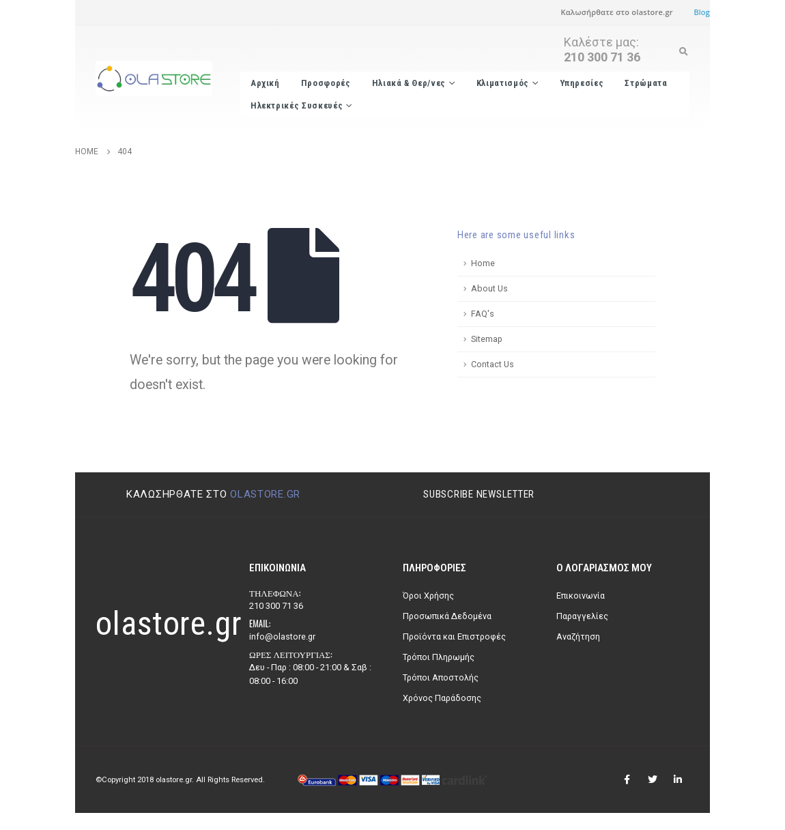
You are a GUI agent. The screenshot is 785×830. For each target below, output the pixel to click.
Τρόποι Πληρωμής (438, 657)
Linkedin (678, 779)
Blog (702, 12)
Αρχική (265, 83)
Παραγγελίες (582, 616)
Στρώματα (646, 83)
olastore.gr (265, 494)
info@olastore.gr (282, 636)
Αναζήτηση (578, 636)
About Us (489, 288)
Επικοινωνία (580, 595)
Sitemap (486, 339)
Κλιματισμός (502, 83)
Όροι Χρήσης (428, 595)
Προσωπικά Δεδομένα (447, 616)
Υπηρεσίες (582, 83)
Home (483, 263)
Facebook (627, 779)
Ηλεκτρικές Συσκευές (297, 105)
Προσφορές (326, 83)
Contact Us (492, 364)
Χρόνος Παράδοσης (442, 698)
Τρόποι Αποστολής (441, 677)
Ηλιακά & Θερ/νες (409, 83)
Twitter (652, 779)
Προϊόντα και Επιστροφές (454, 636)
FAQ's (482, 314)
